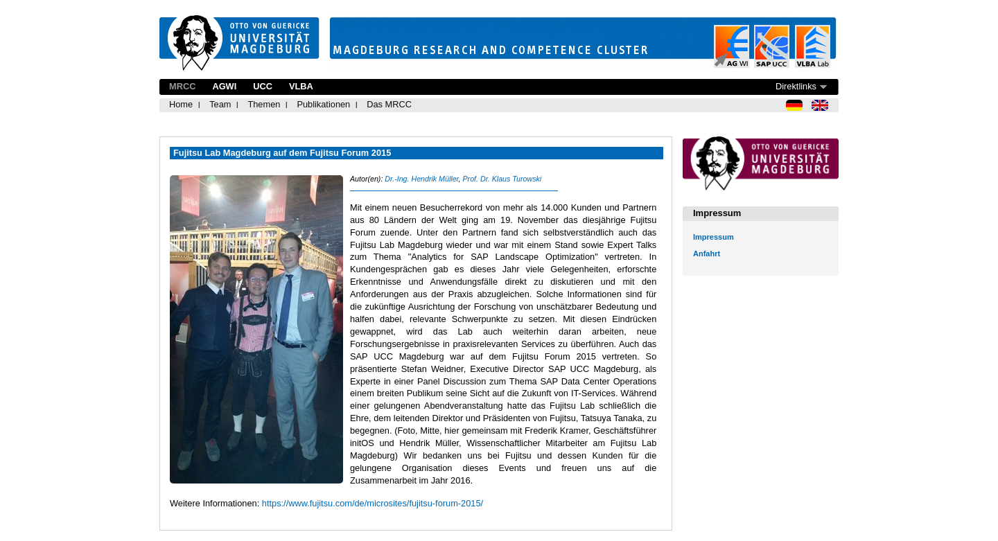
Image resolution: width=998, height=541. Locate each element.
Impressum (713, 237)
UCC (262, 86)
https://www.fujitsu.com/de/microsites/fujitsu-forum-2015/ (372, 503)
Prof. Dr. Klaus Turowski (501, 179)
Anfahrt (706, 253)
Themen (263, 104)
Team (220, 104)
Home (181, 104)
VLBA (301, 86)
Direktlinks (796, 86)
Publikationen (323, 104)
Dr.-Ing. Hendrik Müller (421, 179)
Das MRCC (389, 104)
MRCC (182, 86)
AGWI (224, 86)
